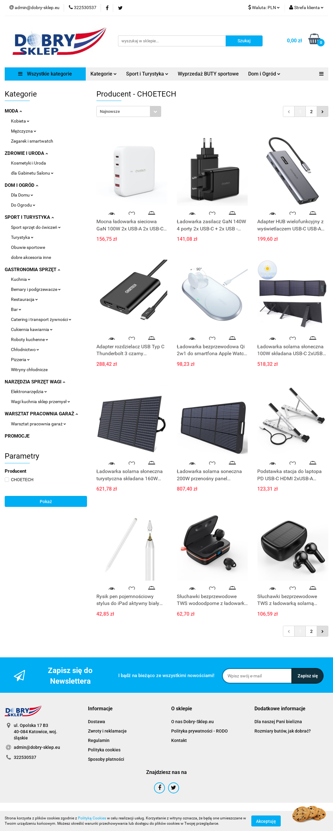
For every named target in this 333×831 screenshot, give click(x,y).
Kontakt (179, 740)
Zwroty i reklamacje (107, 731)
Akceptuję (266, 820)
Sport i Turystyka (147, 74)
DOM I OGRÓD (21, 185)
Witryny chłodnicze (29, 369)
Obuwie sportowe (28, 247)
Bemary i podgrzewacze (36, 289)
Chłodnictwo (25, 349)
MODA (13, 111)
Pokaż (46, 501)
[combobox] (128, 111)
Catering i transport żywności (41, 319)
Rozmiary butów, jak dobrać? (282, 731)
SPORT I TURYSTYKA (29, 217)
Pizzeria (20, 359)
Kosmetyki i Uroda (28, 163)
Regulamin (99, 740)
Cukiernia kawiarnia (32, 329)
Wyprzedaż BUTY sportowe (208, 74)
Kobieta (20, 121)
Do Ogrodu (23, 205)
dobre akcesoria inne (31, 257)
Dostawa (96, 721)
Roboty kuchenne (29, 339)
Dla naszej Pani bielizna (278, 721)
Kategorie (103, 74)
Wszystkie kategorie (45, 74)
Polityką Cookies (92, 818)
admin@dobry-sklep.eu (37, 747)
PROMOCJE (17, 436)
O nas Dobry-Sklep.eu (192, 721)
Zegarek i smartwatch (32, 141)
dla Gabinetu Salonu (32, 173)
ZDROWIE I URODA (26, 153)
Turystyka (22, 237)
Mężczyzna (23, 131)
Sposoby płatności (106, 759)
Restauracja (24, 299)
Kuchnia (20, 279)
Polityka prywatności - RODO (199, 731)
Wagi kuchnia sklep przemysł (40, 401)
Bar (16, 309)
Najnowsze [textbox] (110, 111)
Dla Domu (22, 194)
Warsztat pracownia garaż (38, 423)
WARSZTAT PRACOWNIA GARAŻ (41, 414)
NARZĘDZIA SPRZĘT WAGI (35, 382)
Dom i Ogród (264, 74)
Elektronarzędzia (29, 391)
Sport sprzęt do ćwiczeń (36, 227)
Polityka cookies (104, 749)
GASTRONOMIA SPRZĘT (32, 269)
